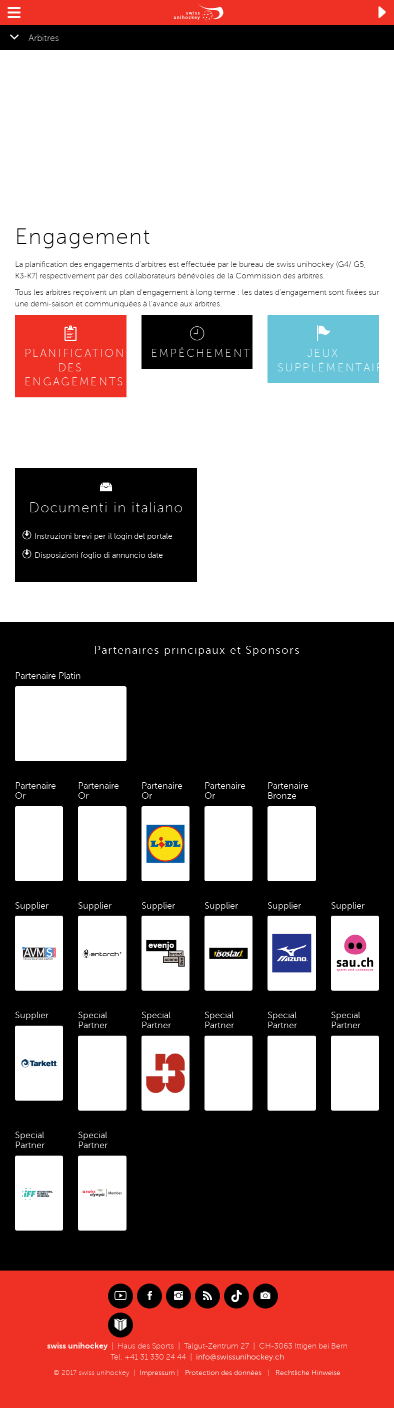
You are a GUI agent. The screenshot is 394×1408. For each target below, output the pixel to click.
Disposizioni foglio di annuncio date (98, 555)
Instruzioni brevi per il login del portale (103, 536)
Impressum (157, 1373)
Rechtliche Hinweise (308, 1373)
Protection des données (223, 1373)
